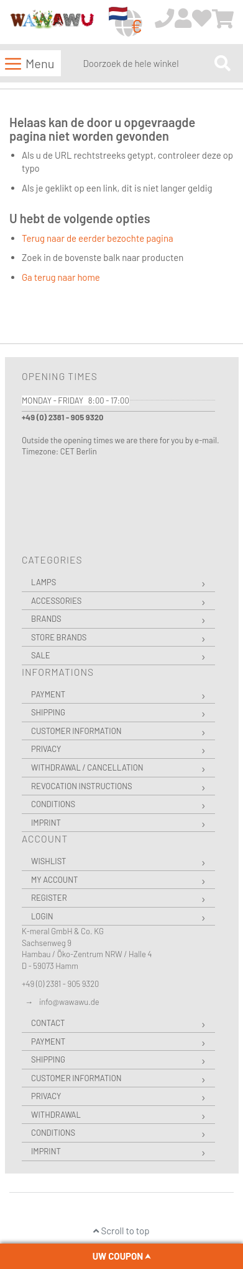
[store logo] (51, 22)
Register (49, 898)
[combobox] (146, 63)
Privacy (46, 749)
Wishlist (48, 861)
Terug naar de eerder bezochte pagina (97, 238)
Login (42, 916)
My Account (54, 880)
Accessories (56, 601)
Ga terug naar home (61, 277)
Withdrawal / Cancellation (87, 767)
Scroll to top (121, 1230)
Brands (46, 619)
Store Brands (58, 637)
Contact (48, 1023)
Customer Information (76, 731)
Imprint (46, 823)
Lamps (43, 582)
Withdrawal (56, 1115)
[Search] (222, 63)
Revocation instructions (81, 786)
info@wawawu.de (69, 1002)
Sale (40, 655)
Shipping (48, 712)
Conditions (53, 804)
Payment (48, 694)
